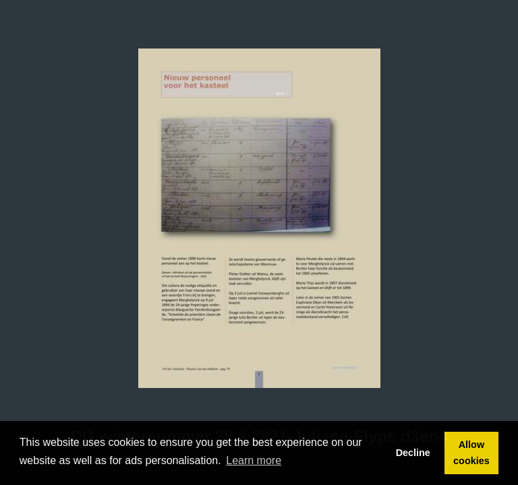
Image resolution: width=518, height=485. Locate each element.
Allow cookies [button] (471, 452)
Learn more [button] (253, 460)
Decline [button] (413, 452)
